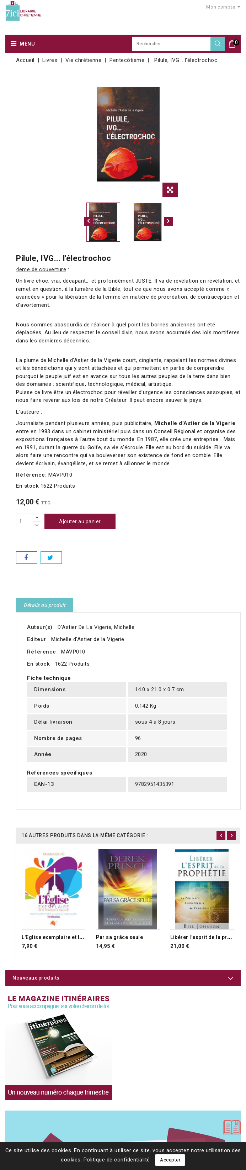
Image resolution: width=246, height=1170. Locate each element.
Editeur (36, 639)
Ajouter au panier (80, 521)
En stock (27, 486)
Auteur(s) (40, 627)
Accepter (170, 1160)
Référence (41, 652)
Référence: (31, 475)
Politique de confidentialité (117, 1159)
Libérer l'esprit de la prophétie (208, 937)
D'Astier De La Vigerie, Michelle (96, 627)
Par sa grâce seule (119, 937)
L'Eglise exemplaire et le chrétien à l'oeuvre (76, 937)
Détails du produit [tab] (44, 605)
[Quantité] (24, 521)
